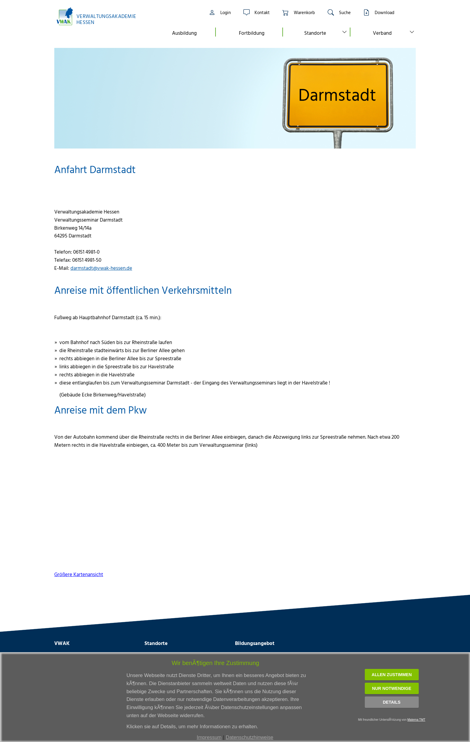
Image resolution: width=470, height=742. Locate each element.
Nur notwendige (391, 688)
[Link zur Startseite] (99, 16)
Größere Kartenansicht (78, 574)
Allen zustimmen (392, 674)
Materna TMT (416, 719)
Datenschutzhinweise (249, 737)
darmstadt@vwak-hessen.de (101, 268)
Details (391, 702)
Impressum (209, 737)
